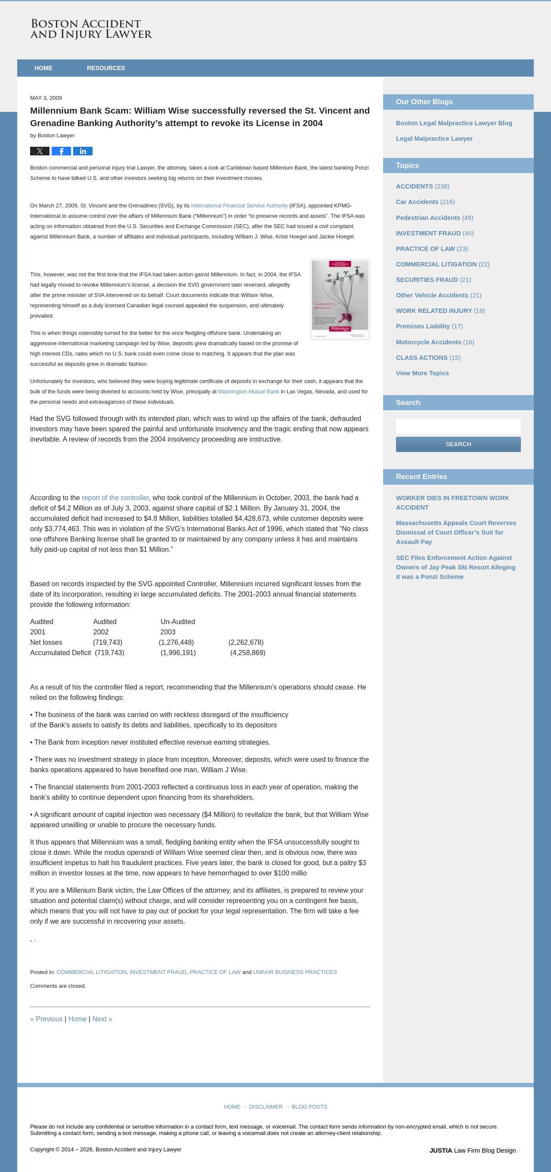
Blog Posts (309, 1104)
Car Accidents (424, 200)
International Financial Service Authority (239, 205)
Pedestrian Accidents (433, 215)
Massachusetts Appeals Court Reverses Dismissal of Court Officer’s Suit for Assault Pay (453, 523)
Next (102, 1019)
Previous (46, 1019)
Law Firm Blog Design (480, 1150)
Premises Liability (428, 320)
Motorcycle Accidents (433, 335)
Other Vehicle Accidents (436, 290)
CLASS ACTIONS (427, 350)
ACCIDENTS (421, 185)
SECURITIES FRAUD (431, 275)
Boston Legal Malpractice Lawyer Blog (451, 122)
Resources (106, 68)
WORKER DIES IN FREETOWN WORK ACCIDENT (450, 495)
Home (43, 68)
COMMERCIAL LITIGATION (91, 972)
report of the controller (115, 497)
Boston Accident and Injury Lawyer (91, 29)
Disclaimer (267, 1104)
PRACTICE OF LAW (215, 972)
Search (458, 437)
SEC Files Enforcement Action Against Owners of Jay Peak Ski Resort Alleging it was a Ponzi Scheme (455, 556)
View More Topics (421, 365)
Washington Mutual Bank (249, 391)
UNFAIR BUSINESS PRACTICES (295, 972)
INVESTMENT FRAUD (158, 972)
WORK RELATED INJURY (438, 305)
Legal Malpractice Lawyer (432, 137)
